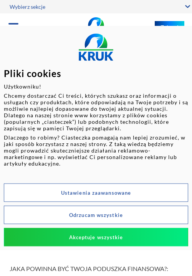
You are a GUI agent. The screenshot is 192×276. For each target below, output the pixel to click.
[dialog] (96, 138)
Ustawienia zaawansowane (96, 193)
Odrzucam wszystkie (96, 215)
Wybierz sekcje (27, 6)
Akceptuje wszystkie (96, 237)
